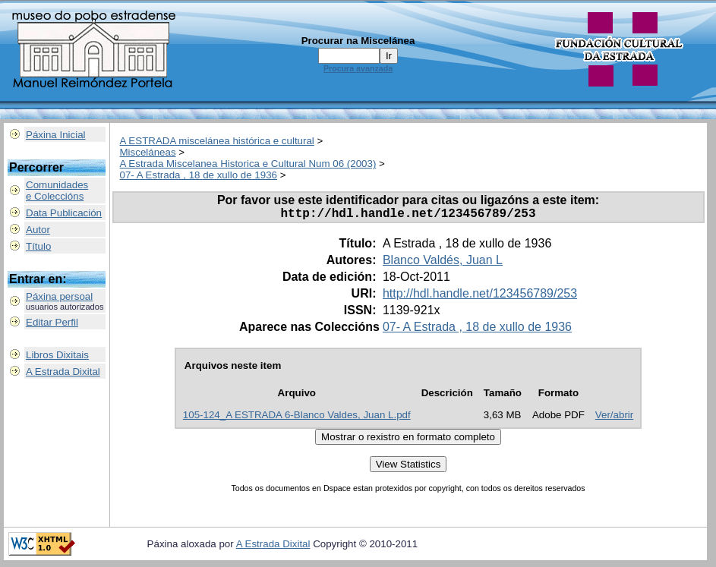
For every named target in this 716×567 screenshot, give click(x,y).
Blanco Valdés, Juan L (443, 263)
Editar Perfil (52, 322)
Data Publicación (64, 213)
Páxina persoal (59, 296)
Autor (38, 229)
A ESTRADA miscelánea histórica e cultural (217, 140)
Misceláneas (148, 152)
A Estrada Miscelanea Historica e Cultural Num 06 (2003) (248, 163)
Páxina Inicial (56, 134)
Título (38, 246)
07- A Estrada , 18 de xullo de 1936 (198, 175)
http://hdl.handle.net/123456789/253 (480, 296)
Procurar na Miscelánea (358, 40)
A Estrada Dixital (63, 371)
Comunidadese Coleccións (57, 190)
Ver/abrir (614, 418)
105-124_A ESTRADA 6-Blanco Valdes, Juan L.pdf (297, 418)
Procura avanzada (358, 68)
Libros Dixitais (57, 355)
